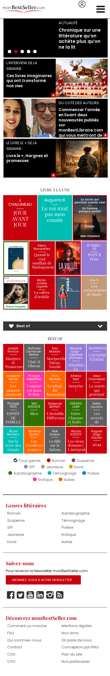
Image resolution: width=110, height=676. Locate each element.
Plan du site (71, 654)
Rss (59, 595)
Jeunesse (54, 467)
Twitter (20, 595)
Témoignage (64, 473)
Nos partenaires (75, 661)
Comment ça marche (26, 625)
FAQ (10, 633)
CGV (11, 661)
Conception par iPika (80, 647)
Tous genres (30, 460)
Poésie (93, 473)
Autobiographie (28, 473)
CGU (11, 654)
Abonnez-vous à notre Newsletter (42, 580)
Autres (69, 479)
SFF (32, 467)
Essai (78, 467)
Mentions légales (76, 625)
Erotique (45, 479)
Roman (59, 460)
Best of (23, 325)
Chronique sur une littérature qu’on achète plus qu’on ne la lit (80, 38)
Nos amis (70, 633)
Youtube (30, 595)
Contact (14, 647)
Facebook (10, 595)
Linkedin (40, 595)
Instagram (50, 595)
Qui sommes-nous (24, 640)
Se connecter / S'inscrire (82, 4)
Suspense (85, 460)
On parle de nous (76, 640)
